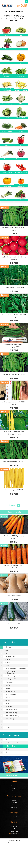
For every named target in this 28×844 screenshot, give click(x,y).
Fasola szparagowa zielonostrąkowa (11, 672)
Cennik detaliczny (14, 805)
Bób (6, 653)
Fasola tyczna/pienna (12, 679)
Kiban (7, 749)
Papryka (7, 703)
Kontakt (14, 788)
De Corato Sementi (11, 743)
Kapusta (7, 688)
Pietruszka (8, 706)
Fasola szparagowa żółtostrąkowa (15, 676)
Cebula (7, 659)
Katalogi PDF (14, 807)
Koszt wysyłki (14, 817)
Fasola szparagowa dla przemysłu (15, 669)
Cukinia (7, 662)
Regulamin (14, 786)
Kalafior (7, 685)
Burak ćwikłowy (10, 656)
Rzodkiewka (9, 728)
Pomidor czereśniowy (12, 716)
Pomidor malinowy (11, 709)
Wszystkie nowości (14, 512)
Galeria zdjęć (14, 802)
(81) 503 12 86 (14, 831)
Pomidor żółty (9, 719)
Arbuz (7, 650)
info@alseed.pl (14, 833)
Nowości (8, 647)
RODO (14, 791)
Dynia (7, 666)
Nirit (6, 752)
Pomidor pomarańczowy (13, 722)
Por (6, 725)
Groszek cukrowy (10, 682)
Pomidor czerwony (11, 713)
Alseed (7, 740)
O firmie (14, 800)
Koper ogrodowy (10, 694)
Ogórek (7, 700)
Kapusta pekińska (10, 691)
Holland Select (10, 746)
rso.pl (20, 842)
